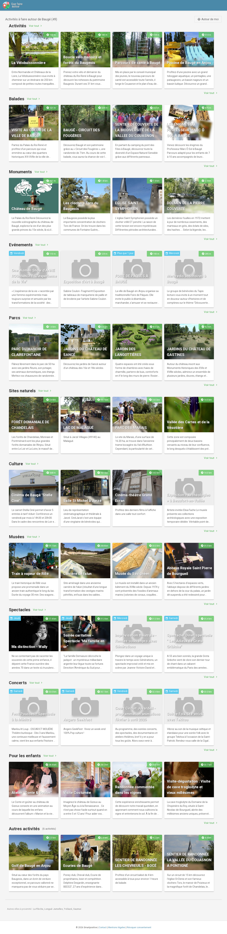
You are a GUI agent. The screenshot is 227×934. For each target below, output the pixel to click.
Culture (16, 463)
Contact (103, 927)
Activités (17, 25)
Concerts (18, 682)
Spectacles (19, 609)
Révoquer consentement (139, 927)
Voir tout (36, 25)
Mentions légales (116, 927)
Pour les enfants (25, 755)
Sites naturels (22, 390)
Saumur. (77, 909)
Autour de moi (208, 19)
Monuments (20, 171)
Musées (16, 536)
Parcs (14, 317)
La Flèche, (38, 909)
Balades (16, 98)
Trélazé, (68, 909)
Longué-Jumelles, (54, 909)
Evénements (21, 244)
